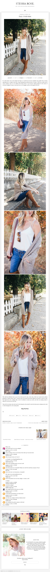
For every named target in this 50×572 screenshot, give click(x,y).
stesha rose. (25, 4)
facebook (12, 415)
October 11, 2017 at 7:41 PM (11, 486)
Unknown (7, 455)
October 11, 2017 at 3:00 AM (11, 454)
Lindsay (7, 500)
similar (13, 77)
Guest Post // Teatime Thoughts (14, 523)
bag (37, 77)
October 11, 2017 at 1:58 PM (11, 482)
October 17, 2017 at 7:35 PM (11, 503)
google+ (38, 415)
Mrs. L (7, 451)
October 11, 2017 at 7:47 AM (11, 460)
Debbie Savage (8, 487)
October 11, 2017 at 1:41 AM (11, 450)
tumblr (32, 415)
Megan (7, 476)
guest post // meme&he (5, 523)
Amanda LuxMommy (10, 483)
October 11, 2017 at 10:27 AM (11, 475)
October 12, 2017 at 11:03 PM (11, 490)
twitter (19, 415)
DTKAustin (8, 466)
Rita (6, 470)
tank (17, 77)
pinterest (25, 415)
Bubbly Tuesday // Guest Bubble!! (25, 523)
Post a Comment (6, 504)
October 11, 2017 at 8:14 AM (11, 469)
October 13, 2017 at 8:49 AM (11, 499)
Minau (7, 446)
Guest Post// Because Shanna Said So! (43, 523)
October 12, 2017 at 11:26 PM (11, 495)
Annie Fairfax (8, 461)
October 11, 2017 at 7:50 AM (11, 465)
